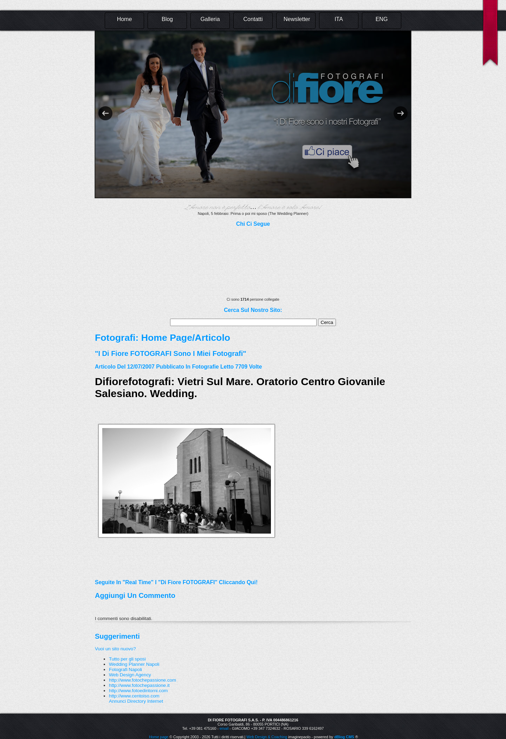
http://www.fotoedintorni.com (138, 690)
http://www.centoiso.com (134, 696)
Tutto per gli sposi (127, 659)
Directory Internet (145, 701)
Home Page (166, 337)
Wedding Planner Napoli (134, 664)
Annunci (117, 701)
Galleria (210, 19)
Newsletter (297, 19)
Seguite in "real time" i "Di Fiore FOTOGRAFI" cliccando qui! (176, 582)
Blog (167, 19)
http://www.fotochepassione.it (139, 685)
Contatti (252, 19)
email (224, 728)
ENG (382, 19)
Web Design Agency (130, 674)
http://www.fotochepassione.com (142, 680)
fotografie (205, 367)
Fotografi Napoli (125, 669)
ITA (339, 19)
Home (124, 19)
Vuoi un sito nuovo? (115, 648)
